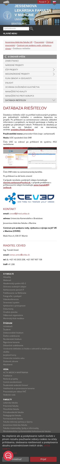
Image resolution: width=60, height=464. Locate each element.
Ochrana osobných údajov (14, 286)
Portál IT (42, 1)
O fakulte (8, 273)
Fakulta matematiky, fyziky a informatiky (21, 428)
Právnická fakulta (10, 406)
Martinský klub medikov (13, 318)
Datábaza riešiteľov (15, 100)
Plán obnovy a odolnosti (18, 78)
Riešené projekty (10, 378)
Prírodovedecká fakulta (13, 412)
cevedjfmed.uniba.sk (19, 213)
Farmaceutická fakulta (13, 418)
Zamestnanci (12, 60)
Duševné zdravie (10, 361)
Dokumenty (8, 308)
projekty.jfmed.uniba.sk (22, 129)
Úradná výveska (10, 312)
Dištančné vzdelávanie (13, 345)
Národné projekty (14, 65)
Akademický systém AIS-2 (14, 283)
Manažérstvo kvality (16, 91)
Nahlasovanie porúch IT (13, 289)
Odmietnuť (15, 459)
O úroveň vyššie (16, 56)
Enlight (9, 82)
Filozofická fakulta (11, 409)
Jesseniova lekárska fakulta (15, 425)
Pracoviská (39, 42)
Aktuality (7, 277)
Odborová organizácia (13, 315)
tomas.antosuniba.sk (20, 254)
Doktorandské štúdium (13, 332)
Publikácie (7, 375)
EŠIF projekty (11, 69)
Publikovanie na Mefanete (14, 293)
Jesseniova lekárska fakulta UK (18, 42)
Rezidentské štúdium (12, 339)
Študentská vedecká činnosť (15, 385)
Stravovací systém (11, 302)
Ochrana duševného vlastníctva (22, 87)
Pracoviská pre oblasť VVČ (14, 391)
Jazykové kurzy (9, 355)
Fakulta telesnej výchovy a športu (17, 421)
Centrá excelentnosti (12, 382)
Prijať (43, 459)
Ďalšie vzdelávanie (11, 336)
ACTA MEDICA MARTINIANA (15, 372)
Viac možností (9, 452)
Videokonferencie (11, 299)
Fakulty (7, 399)
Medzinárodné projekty (17, 74)
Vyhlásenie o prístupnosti (14, 305)
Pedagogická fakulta (12, 415)
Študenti (7, 329)
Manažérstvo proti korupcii (19, 95)
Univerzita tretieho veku (13, 358)
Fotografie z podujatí (12, 296)
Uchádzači (7, 326)
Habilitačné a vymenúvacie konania (19, 388)
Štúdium (7, 323)
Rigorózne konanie (11, 342)
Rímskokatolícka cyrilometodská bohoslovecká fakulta (27, 431)
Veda (5, 369)
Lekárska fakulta (10, 402)
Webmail (7, 280)
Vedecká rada (9, 394)
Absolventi (7, 364)
